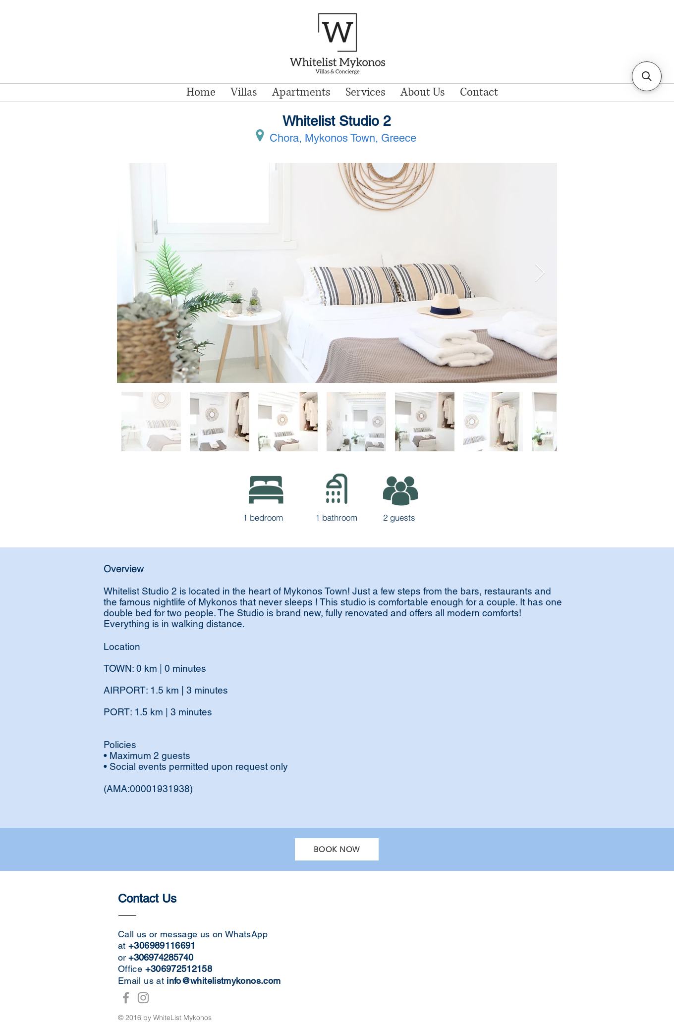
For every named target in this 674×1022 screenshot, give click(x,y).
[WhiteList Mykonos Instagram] (143, 997)
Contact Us (149, 898)
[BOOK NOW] (337, 849)
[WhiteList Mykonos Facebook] (125, 997)
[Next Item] (540, 273)
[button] (647, 76)
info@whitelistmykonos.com (224, 980)
